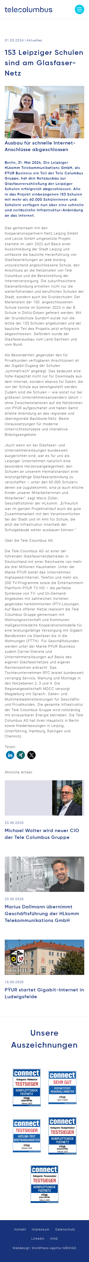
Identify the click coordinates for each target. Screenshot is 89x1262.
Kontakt (20, 1229)
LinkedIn (37, 1238)
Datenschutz (65, 1229)
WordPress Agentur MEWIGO (54, 1248)
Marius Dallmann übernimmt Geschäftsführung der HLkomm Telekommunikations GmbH (42, 914)
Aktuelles (34, 40)
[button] (10, 755)
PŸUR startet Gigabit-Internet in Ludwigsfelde (44, 993)
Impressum (41, 1229)
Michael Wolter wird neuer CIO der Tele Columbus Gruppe (42, 834)
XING (54, 1238)
